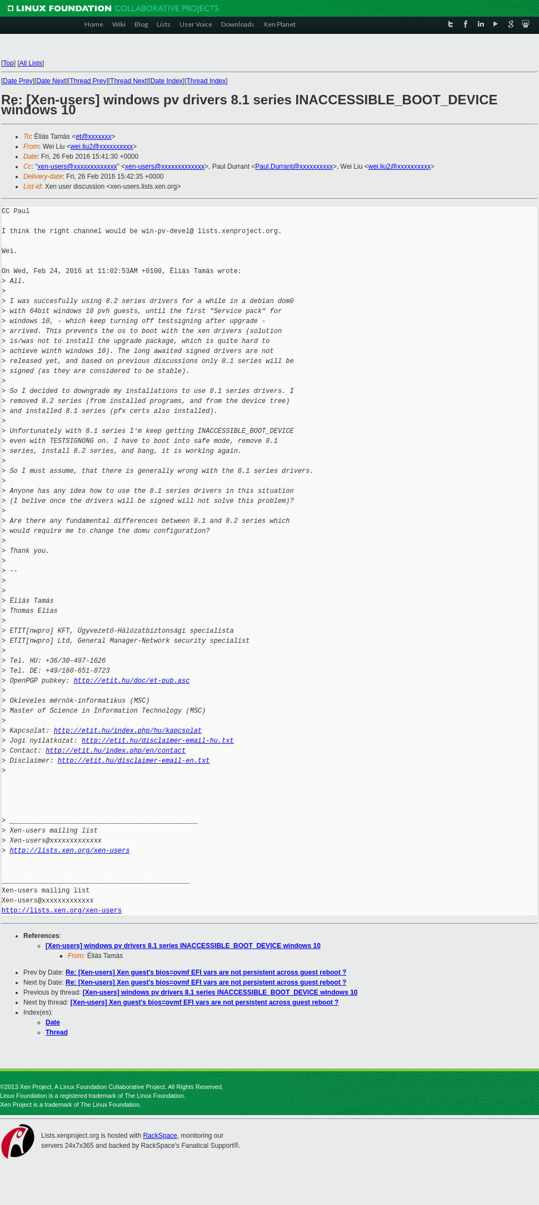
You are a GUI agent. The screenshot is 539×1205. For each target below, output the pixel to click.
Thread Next (128, 81)
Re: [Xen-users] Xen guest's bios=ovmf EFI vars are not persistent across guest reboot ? (206, 972)
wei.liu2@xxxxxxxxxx (102, 146)
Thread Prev (87, 81)
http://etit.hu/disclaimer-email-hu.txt (158, 740)
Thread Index (206, 81)
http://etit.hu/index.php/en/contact (116, 750)
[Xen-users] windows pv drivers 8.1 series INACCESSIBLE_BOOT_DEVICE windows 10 (183, 946)
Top (8, 63)
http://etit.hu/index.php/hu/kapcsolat (128, 730)
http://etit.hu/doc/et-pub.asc (132, 680)
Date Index (167, 81)
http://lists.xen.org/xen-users (69, 850)
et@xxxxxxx (93, 136)
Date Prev (17, 81)
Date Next (51, 81)
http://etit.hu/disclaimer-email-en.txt (134, 760)
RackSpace (160, 1136)
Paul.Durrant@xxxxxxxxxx (294, 166)
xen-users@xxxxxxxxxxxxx (77, 166)
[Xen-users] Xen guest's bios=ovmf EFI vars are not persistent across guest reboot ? (205, 1002)
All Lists (30, 63)
